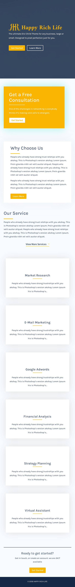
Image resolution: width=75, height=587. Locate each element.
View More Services (36, 244)
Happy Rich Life (40, 581)
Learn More (35, 47)
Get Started (17, 47)
